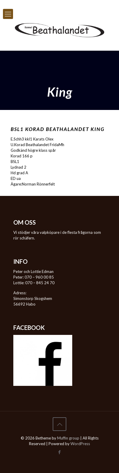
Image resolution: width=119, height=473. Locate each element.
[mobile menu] (8, 14)
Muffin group (68, 438)
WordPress (80, 443)
